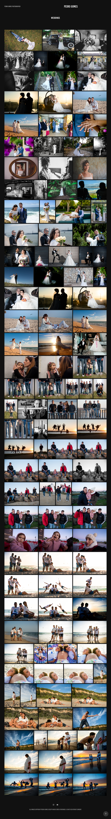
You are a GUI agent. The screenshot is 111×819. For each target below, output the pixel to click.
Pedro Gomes (71, 6)
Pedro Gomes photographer (12, 6)
